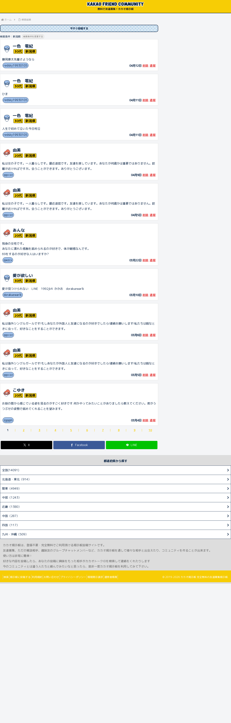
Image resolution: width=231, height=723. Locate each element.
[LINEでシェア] (131, 446)
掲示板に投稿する (24, 577)
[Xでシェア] (26, 446)
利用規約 (43, 577)
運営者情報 (127, 577)
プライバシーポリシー (84, 577)
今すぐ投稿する (79, 29)
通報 (153, 66)
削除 (145, 66)
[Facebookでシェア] (79, 446)
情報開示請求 (109, 577)
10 (150, 431)
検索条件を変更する (34, 37)
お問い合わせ (60, 577)
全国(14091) (10, 471)
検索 (7, 577)
